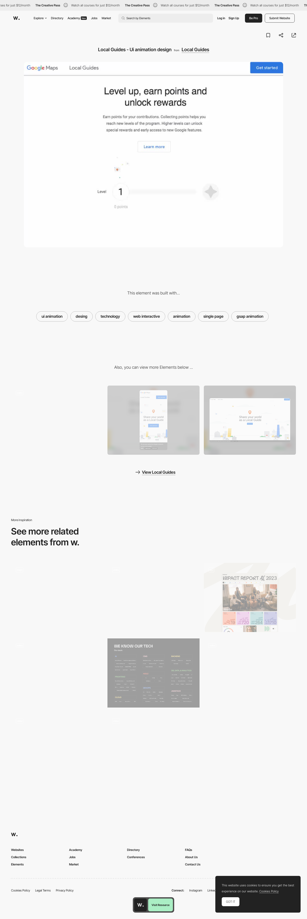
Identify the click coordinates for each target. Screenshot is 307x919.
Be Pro (253, 18)
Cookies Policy (20, 890)
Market (106, 18)
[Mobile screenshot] (153, 420)
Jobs (94, 18)
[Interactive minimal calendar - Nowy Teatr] (57, 671)
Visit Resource (160, 905)
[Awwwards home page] (140, 905)
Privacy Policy (65, 890)
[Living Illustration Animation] (250, 671)
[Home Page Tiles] (250, 597)
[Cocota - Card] (153, 748)
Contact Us (192, 864)
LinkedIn (212, 890)
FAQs (188, 850)
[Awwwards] (16, 18)
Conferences (136, 857)
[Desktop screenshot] (250, 420)
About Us (191, 857)
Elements (17, 864)
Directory (57, 18)
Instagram (195, 890)
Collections (18, 857)
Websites (17, 850)
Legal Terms (43, 890)
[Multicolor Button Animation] (57, 748)
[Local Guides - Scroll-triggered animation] (57, 418)
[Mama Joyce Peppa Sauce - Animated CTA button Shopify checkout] (57, 596)
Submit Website (279, 18)
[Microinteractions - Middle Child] (153, 595)
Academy (77, 18)
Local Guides (195, 49)
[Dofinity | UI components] (153, 673)
